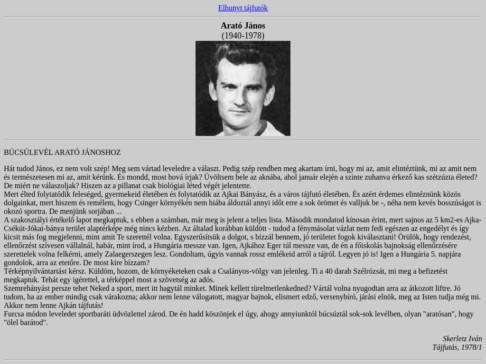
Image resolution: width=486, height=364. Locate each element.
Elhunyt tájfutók (243, 8)
